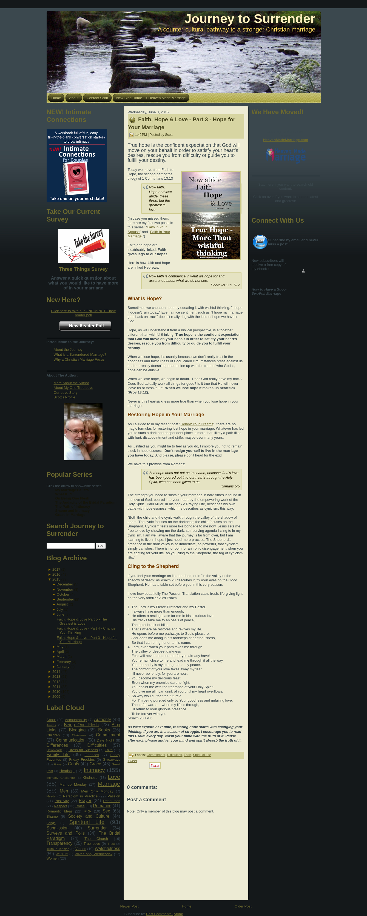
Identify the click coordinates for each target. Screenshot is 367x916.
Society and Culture (88, 816)
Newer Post (129, 906)
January (63, 667)
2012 (56, 682)
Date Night (105, 740)
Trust (111, 843)
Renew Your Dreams (197, 424)
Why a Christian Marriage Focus (79, 359)
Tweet (132, 761)
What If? (62, 854)
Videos (80, 849)
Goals (73, 764)
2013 (56, 676)
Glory (58, 764)
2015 (56, 579)
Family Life (58, 754)
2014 (56, 672)
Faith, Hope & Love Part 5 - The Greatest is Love (82, 621)
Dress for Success (83, 750)
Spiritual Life (86, 822)
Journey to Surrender (249, 18)
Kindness (90, 778)
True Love (92, 844)
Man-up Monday (73, 784)
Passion (113, 796)
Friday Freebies (82, 759)
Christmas (79, 735)
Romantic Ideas (60, 811)
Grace (95, 764)
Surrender (97, 828)
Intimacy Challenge (61, 777)
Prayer (85, 800)
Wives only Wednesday (93, 854)
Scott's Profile (64, 397)
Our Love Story (66, 392)
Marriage (109, 783)
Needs (51, 796)
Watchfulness (107, 848)
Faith (109, 750)
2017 (56, 569)
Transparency (60, 843)
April (60, 652)
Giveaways (111, 759)
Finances (91, 755)
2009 (56, 696)
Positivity (62, 801)
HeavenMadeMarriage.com (285, 140)
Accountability (76, 720)
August (62, 604)
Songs (51, 823)
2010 (56, 692)
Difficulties (97, 745)
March (62, 656)
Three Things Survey (83, 269)
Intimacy (94, 770)
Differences (57, 745)
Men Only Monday (97, 791)
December (65, 584)
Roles (79, 806)
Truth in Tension (58, 849)
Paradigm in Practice (80, 796)
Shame (52, 816)
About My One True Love (73, 388)
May (60, 647)
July (60, 609)
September (65, 599)
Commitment (108, 735)
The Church (96, 839)
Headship (67, 771)
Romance (102, 805)
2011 (56, 687)
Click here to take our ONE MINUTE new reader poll (83, 313)
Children (53, 735)
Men (64, 791)
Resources (111, 801)
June (60, 614)
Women (53, 858)
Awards (51, 725)
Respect (60, 806)
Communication (71, 740)
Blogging (77, 730)
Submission (58, 828)
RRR (88, 811)
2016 (56, 574)
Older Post (243, 906)
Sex (106, 811)
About (51, 720)
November (65, 589)
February (64, 662)
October (63, 594)
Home (187, 906)
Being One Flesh (81, 724)
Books (104, 730)
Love (114, 777)
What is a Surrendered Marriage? (80, 354)
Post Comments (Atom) (164, 914)
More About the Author (71, 383)
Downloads (54, 750)
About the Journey (68, 350)
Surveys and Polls (66, 833)
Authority (102, 719)
